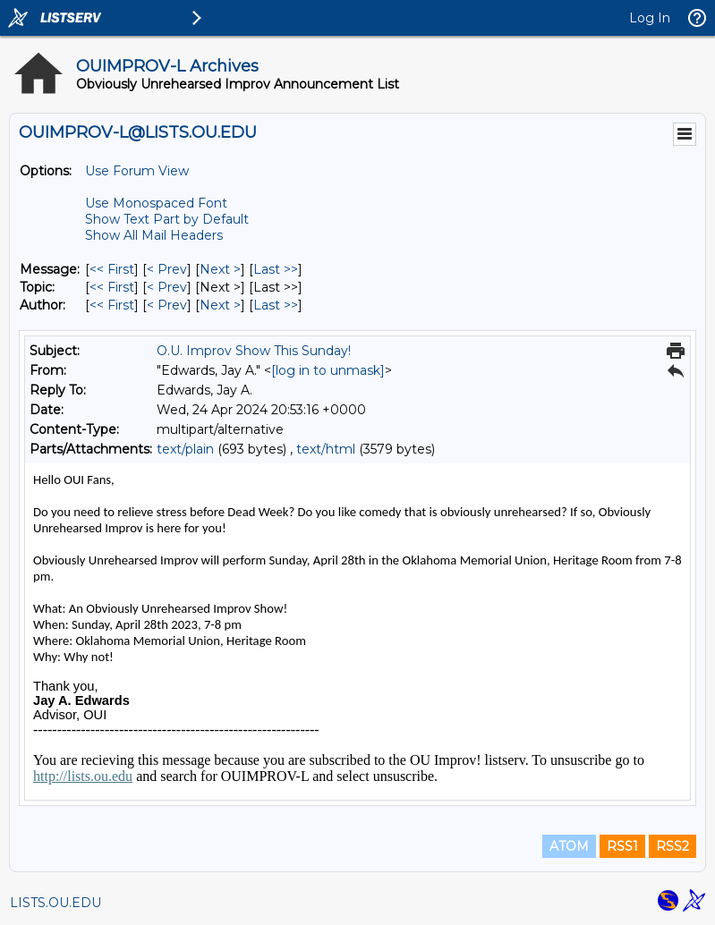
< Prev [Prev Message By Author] (167, 305)
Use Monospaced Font (156, 203)
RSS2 (672, 846)
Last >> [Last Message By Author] (275, 305)
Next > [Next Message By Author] (220, 305)
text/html (325, 449)
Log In (649, 18)
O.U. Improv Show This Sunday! (254, 351)
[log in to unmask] (328, 370)
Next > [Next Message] (220, 269)
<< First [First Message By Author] (111, 305)
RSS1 (622, 846)
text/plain (185, 449)
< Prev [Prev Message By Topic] (167, 287)
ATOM (569, 846)
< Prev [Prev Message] (167, 269)
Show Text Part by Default (167, 219)
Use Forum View (137, 171)
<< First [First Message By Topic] (111, 287)
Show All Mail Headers (154, 235)
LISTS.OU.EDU (55, 903)
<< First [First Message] (111, 269)
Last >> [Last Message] (275, 269)
